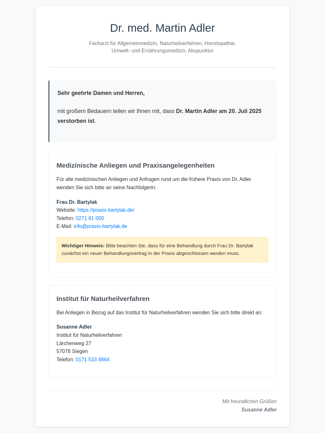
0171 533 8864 (92, 359)
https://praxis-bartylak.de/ (105, 210)
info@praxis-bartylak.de (100, 226)
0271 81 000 (90, 218)
